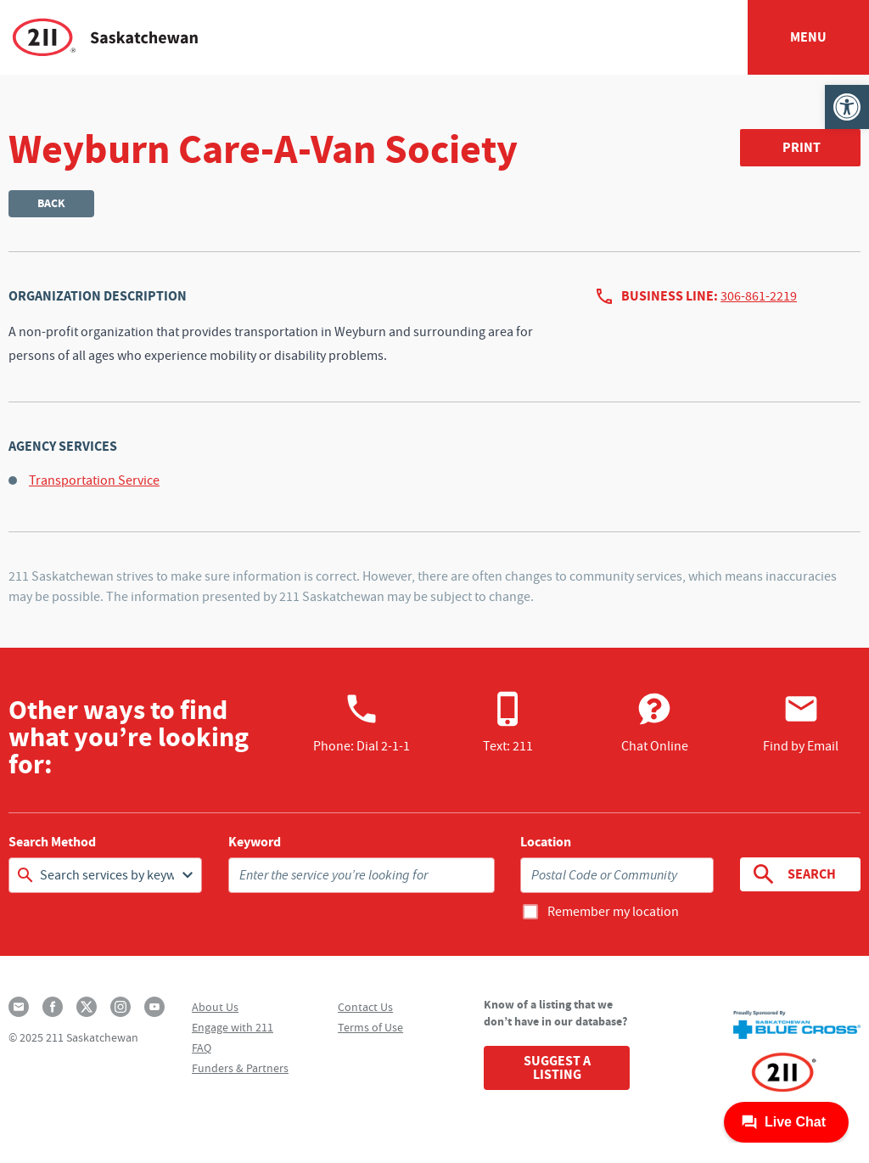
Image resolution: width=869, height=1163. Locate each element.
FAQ (201, 1047)
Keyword (254, 842)
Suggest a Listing (557, 1067)
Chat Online (654, 722)
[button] (847, 107)
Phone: (361, 722)
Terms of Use (370, 1027)
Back (51, 203)
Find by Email (800, 722)
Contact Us (365, 1006)
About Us (215, 1006)
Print (801, 147)
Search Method (52, 842)
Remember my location (613, 911)
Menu (808, 37)
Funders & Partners (240, 1068)
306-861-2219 (758, 296)
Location (545, 842)
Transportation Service (94, 480)
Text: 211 (508, 722)
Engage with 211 (232, 1027)
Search (792, 874)
